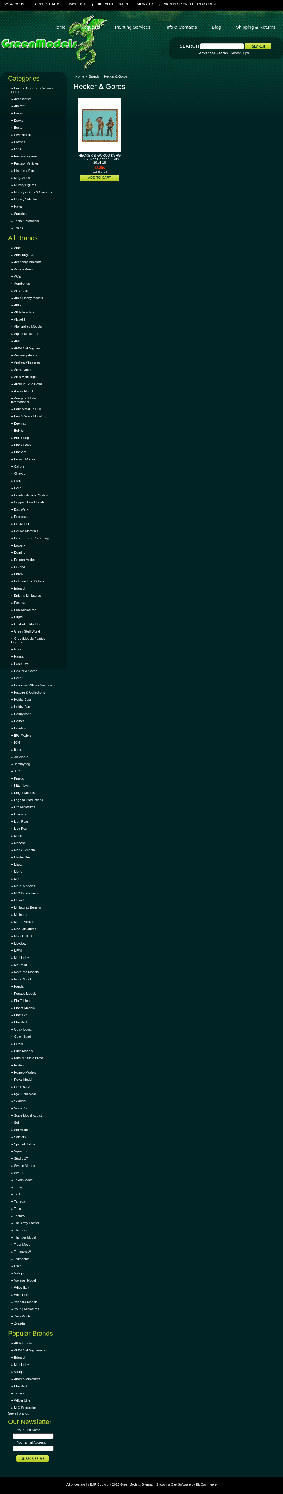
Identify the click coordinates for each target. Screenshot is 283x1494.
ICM (17, 742)
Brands (94, 76)
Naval (18, 206)
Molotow (20, 943)
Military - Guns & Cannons (33, 192)
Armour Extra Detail (28, 384)
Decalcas (21, 516)
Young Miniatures (26, 1309)
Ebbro (18, 574)
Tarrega (19, 1201)
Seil (16, 1122)
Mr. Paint (20, 965)
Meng (18, 871)
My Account (15, 4)
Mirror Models (24, 922)
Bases (18, 113)
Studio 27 (21, 1158)
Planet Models (24, 1008)
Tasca (18, 1208)
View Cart (146, 4)
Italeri (18, 749)
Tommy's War (24, 1251)
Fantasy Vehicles (26, 163)
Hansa (18, 656)
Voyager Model (25, 1280)
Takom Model (24, 1180)
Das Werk (21, 509)
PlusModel (21, 1022)
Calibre (19, 466)
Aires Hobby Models (28, 298)
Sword (18, 1173)
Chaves (19, 473)
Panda (18, 986)
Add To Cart (99, 177)
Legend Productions (28, 800)
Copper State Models (29, 502)
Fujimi (18, 617)
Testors (19, 1216)
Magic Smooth (24, 850)
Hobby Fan (22, 706)
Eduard (19, 588)
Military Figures (25, 185)
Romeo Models (25, 1072)
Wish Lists (78, 4)
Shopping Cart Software (173, 1484)
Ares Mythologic (25, 377)
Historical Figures (26, 170)
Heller (18, 678)
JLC (17, 771)
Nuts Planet (22, 979)
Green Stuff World (27, 631)
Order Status (47, 4)
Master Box (22, 857)
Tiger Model (22, 1244)
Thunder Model (25, 1237)
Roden (19, 1065)
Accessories (23, 99)
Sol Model (21, 1130)
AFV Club (21, 291)
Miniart (19, 900)
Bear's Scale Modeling (30, 416)
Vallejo (19, 1273)
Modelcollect (23, 936)
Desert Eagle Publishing (31, 538)
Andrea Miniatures (27, 362)
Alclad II (20, 319)
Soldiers (20, 1137)
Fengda (19, 602)
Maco (18, 836)
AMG (18, 341)
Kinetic (19, 778)
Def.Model (21, 524)
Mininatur (21, 914)
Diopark (19, 545)
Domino (19, 552)
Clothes (19, 142)
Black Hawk (22, 445)
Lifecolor (20, 814)
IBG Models (22, 735)
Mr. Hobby (21, 957)
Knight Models (24, 793)
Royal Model (23, 1079)
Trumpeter (21, 1259)
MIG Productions (26, 893)
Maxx (18, 864)
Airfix (17, 305)
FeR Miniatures (25, 610)
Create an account (200, 4)
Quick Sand (22, 1036)
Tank (17, 1194)
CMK (17, 481)
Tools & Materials (26, 221)
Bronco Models (25, 459)
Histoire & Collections (29, 692)
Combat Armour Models (31, 495)
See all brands (18, 1413)
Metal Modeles (24, 886)
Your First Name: (29, 1430)
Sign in (170, 4)
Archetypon (22, 369)
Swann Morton (24, 1165)
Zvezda (19, 1323)
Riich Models (23, 1051)
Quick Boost (23, 1029)
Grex (17, 649)
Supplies (20, 213)
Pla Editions (22, 1000)
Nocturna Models (26, 972)
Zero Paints (22, 1316)
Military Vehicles (25, 199)
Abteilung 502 (24, 255)
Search (189, 45)
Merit (17, 879)
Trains (18, 228)
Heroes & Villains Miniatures (34, 685)
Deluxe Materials (26, 531)
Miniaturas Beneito (27, 907)
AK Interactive (24, 312)
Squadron (21, 1151)
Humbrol (20, 728)
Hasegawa (21, 663)
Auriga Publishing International (25, 400)
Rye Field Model (26, 1094)
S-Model (20, 1101)
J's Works (21, 757)
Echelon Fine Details (29, 581)
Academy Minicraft (27, 262)
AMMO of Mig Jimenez (30, 348)
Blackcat (20, 452)
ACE (17, 276)
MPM (18, 950)
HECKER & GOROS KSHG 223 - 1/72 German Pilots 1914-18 (99, 159)
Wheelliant (21, 1287)
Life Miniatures (24, 807)
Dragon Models (25, 559)
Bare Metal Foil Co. (28, 409)
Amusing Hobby (25, 355)
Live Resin (21, 828)
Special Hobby (24, 1144)
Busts (18, 127)
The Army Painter (26, 1223)
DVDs (18, 149)
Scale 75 (20, 1108)
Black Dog (21, 438)
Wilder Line (22, 1294)
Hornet (19, 721)
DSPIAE (20, 567)
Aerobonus (22, 283)
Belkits (19, 430)
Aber (17, 247)
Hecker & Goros (25, 671)
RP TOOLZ (22, 1087)
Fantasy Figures (25, 156)
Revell (18, 1044)
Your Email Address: (31, 1442)
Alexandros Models (28, 326)
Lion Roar (21, 821)
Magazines (22, 178)
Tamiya (19, 1187)
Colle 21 (20, 488)
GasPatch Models (27, 624)
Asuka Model (23, 391)
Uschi (18, 1266)
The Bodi (20, 1230)
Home (79, 76)
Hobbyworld (22, 714)
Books (18, 120)
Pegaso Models (25, 993)
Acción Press (23, 269)
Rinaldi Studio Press (28, 1058)
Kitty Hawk (21, 785)
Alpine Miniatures (26, 334)
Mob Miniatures (25, 929)
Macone (20, 843)
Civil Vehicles (23, 135)
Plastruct (20, 1015)
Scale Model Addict (28, 1115)
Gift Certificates (112, 4)
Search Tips (240, 53)
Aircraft (19, 106)
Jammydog (22, 764)
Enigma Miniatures (27, 595)
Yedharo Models (25, 1302)
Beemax (20, 423)
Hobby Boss (23, 699)
